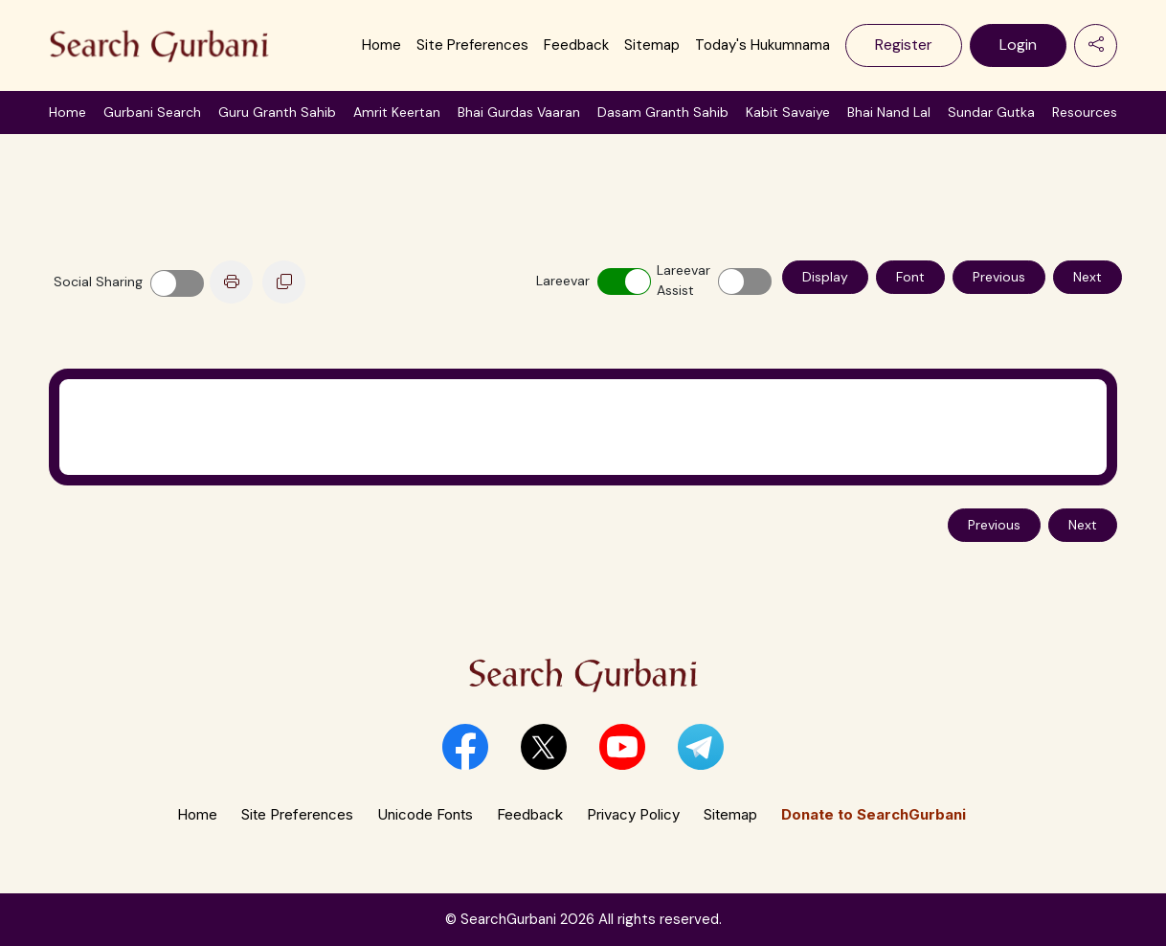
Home (381, 45)
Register (903, 44)
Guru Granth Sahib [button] (277, 112)
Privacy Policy (633, 814)
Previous (999, 276)
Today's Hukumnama (762, 45)
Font (910, 276)
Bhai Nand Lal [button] (889, 112)
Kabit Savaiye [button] (788, 112)
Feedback (576, 45)
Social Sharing (98, 281)
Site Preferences (472, 45)
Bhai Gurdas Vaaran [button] (519, 112)
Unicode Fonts (425, 814)
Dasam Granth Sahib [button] (663, 112)
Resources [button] (1084, 112)
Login (1018, 44)
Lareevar (560, 280)
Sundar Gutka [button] (991, 112)
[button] (465, 747)
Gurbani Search (152, 112)
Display (825, 276)
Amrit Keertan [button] (396, 112)
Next (1087, 276)
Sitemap (652, 45)
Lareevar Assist (680, 280)
